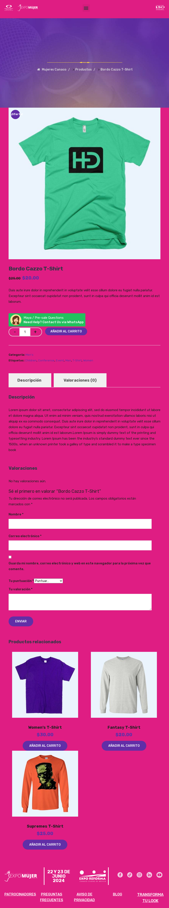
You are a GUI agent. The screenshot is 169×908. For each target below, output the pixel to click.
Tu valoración (21, 589)
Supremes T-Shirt (45, 826)
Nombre (16, 514)
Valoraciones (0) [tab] (80, 380)
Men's (29, 354)
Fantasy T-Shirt (124, 727)
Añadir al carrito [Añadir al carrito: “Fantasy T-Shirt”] (124, 746)
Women (88, 360)
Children (31, 360)
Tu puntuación (21, 581)
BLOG (117, 894)
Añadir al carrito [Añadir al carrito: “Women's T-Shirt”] (45, 746)
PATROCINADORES (20, 894)
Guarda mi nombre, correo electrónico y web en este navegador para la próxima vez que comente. (80, 566)
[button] (86, 8)
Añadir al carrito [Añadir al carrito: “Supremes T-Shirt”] (45, 844)
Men (68, 360)
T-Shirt (77, 360)
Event (60, 360)
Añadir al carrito (66, 331)
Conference (46, 360)
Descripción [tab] (29, 380)
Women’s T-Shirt (45, 727)
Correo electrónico (25, 536)
